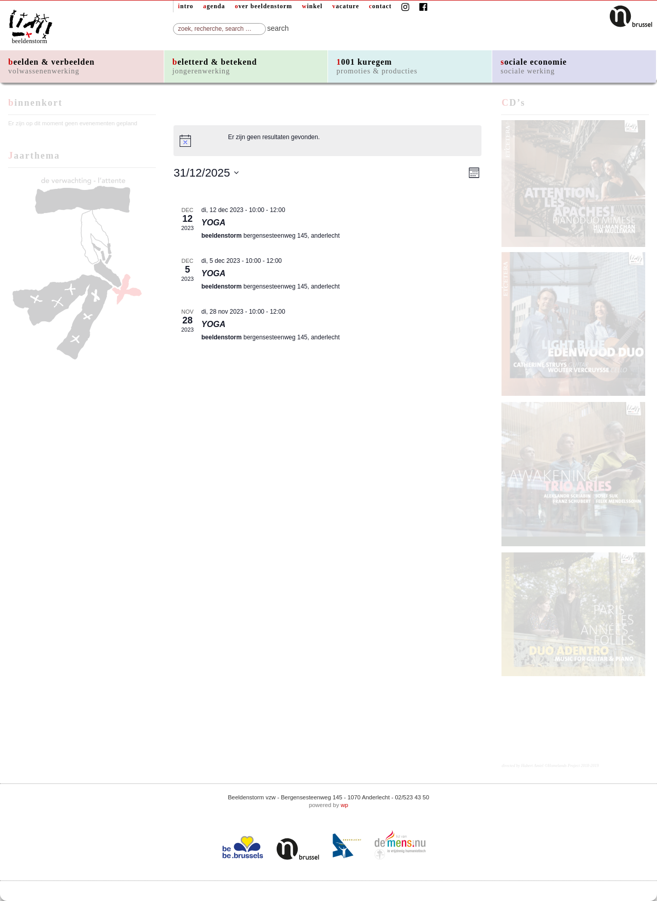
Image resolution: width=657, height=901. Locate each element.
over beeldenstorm (264, 6)
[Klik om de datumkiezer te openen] (206, 172)
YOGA (213, 222)
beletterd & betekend (214, 66)
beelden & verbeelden (51, 66)
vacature (345, 6)
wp (345, 805)
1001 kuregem (376, 66)
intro (186, 6)
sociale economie (533, 66)
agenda (214, 6)
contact (380, 6)
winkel (312, 6)
